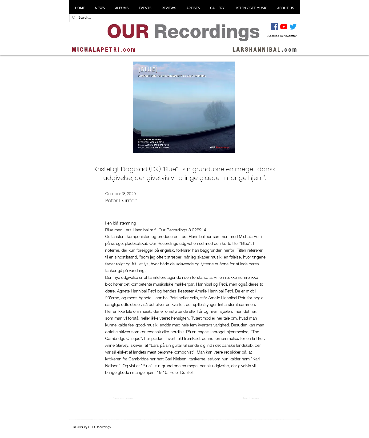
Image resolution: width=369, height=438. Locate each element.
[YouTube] (283, 26)
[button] (100, 8)
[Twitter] (293, 26)
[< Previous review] (121, 398)
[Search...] (84, 17)
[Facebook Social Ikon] (274, 26)
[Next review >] (253, 398)
